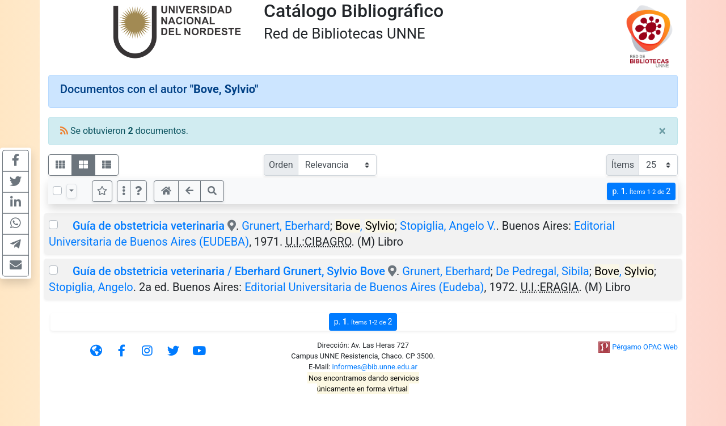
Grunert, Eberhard (286, 226)
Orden (281, 164)
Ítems (622, 164)
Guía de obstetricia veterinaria (149, 226)
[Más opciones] (123, 191)
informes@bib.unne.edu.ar (374, 366)
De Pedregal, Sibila (542, 271)
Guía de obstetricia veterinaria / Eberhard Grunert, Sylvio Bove (229, 271)
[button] (138, 191)
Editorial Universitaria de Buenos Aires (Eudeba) (364, 287)
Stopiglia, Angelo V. (448, 226)
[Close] (662, 131)
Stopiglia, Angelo (91, 287)
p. (641, 191)
